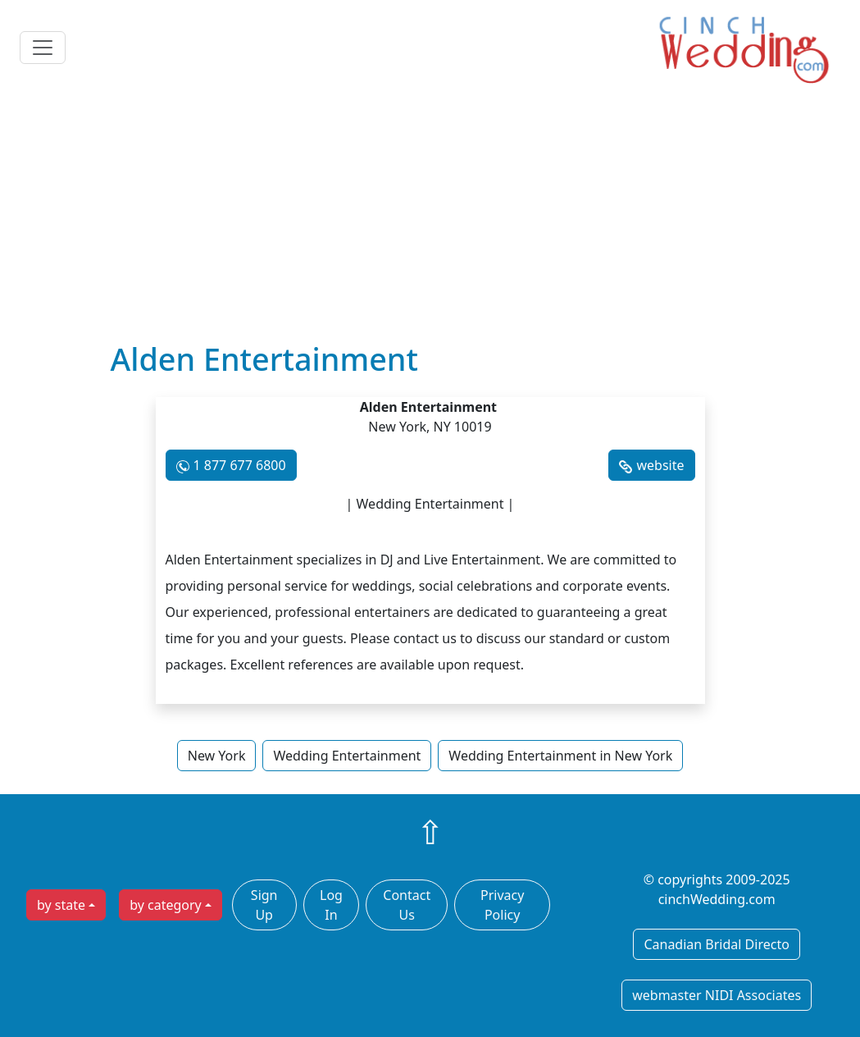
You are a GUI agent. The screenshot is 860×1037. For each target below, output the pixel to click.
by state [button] (61, 905)
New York (217, 756)
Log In (331, 905)
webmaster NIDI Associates (716, 995)
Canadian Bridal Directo (716, 944)
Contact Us (406, 905)
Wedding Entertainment (347, 756)
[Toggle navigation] (43, 47)
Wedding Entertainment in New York (560, 756)
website (660, 465)
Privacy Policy (502, 905)
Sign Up (264, 905)
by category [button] (166, 905)
